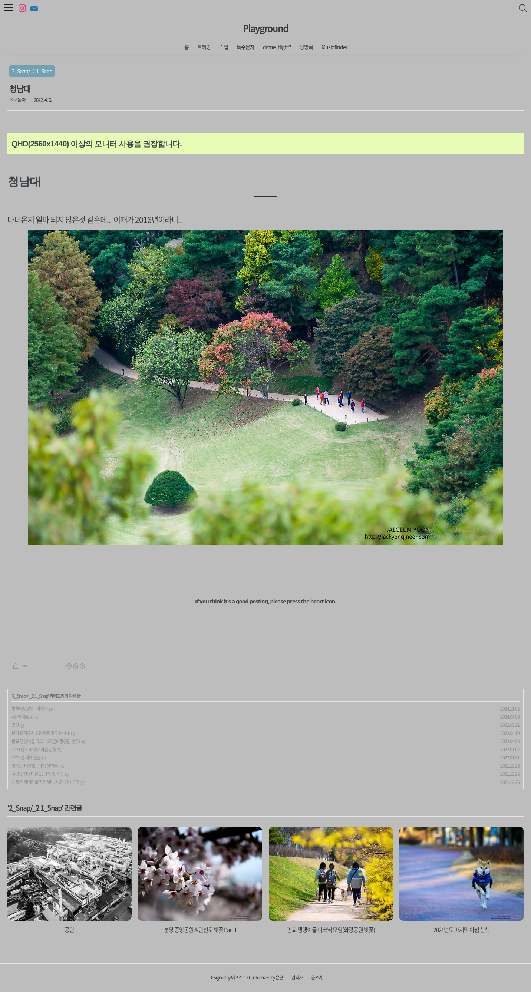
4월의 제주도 (22, 716)
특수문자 (245, 46)
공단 (15, 725)
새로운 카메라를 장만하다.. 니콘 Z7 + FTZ (45, 782)
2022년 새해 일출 (25, 757)
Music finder (334, 46)
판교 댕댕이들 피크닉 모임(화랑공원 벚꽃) (45, 741)
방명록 (306, 46)
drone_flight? (277, 46)
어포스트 (238, 977)
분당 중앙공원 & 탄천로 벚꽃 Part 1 (40, 733)
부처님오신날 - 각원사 (29, 708)
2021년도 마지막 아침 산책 (33, 749)
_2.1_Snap (38, 696)
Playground (265, 28)
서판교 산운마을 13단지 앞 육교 (37, 774)
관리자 (297, 977)
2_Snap (19, 696)
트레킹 (204, 46)
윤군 (279, 977)
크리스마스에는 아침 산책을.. (35, 765)
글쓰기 (316, 977)
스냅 (223, 46)
